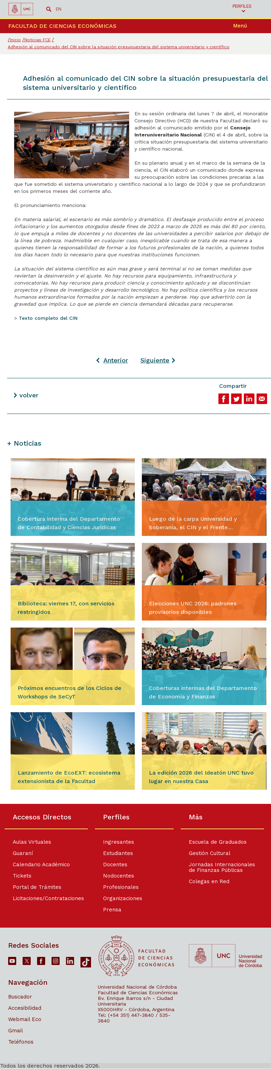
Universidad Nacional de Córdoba (137, 987)
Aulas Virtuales (32, 842)
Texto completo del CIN (48, 318)
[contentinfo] (135, 936)
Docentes (115, 864)
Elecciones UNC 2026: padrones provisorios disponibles (192, 607)
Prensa (112, 909)
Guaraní (23, 853)
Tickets (22, 876)
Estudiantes (118, 853)
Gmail (15, 1030)
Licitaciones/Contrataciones (48, 898)
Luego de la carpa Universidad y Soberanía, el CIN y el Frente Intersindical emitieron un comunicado (201, 523)
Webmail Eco (24, 1019)
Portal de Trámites (37, 887)
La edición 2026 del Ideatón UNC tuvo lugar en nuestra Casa (201, 776)
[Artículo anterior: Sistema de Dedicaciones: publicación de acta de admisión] (112, 360)
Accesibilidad (24, 1008)
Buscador (20, 997)
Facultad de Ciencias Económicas (138, 992)
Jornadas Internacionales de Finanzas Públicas (224, 867)
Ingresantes (118, 842)
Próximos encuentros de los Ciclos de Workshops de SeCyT (69, 692)
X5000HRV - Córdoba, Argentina (136, 1009)
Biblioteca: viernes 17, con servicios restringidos (66, 607)
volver (28, 395)
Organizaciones (122, 898)
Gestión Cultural (212, 853)
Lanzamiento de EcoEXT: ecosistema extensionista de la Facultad (69, 776)
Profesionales (120, 887)
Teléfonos (21, 1042)
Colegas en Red (211, 881)
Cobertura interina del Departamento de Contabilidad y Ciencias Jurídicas (69, 523)
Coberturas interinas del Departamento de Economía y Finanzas (203, 692)
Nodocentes (118, 876)
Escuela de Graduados (220, 842)
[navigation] (249, 26)
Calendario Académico (41, 864)
